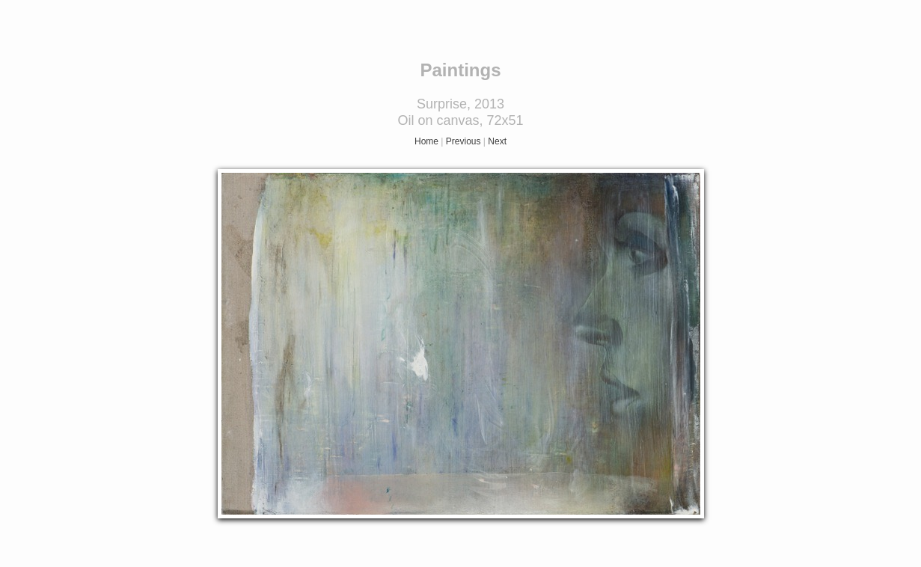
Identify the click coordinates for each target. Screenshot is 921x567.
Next (497, 141)
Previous (463, 141)
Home (426, 141)
